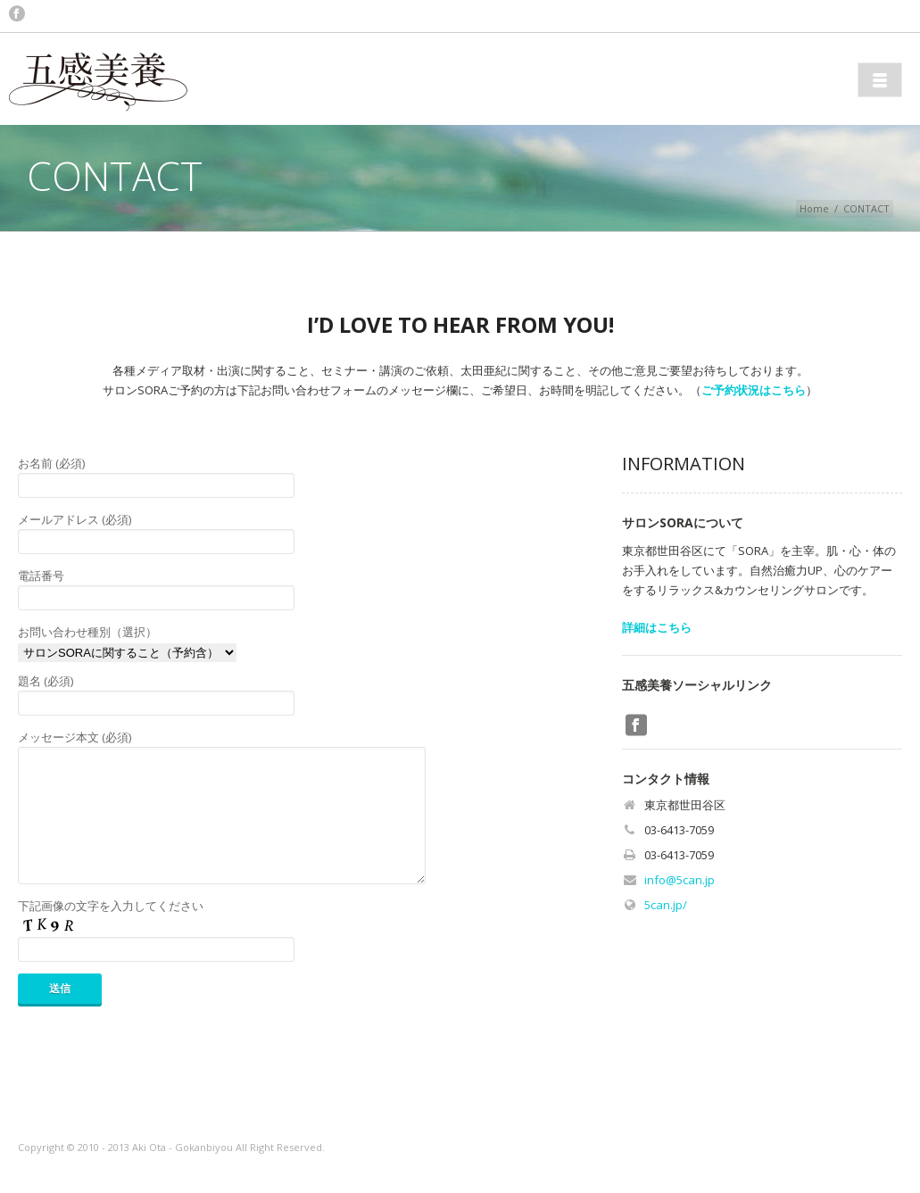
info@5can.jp (679, 880)
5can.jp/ (665, 905)
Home (814, 208)
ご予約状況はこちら (753, 390)
